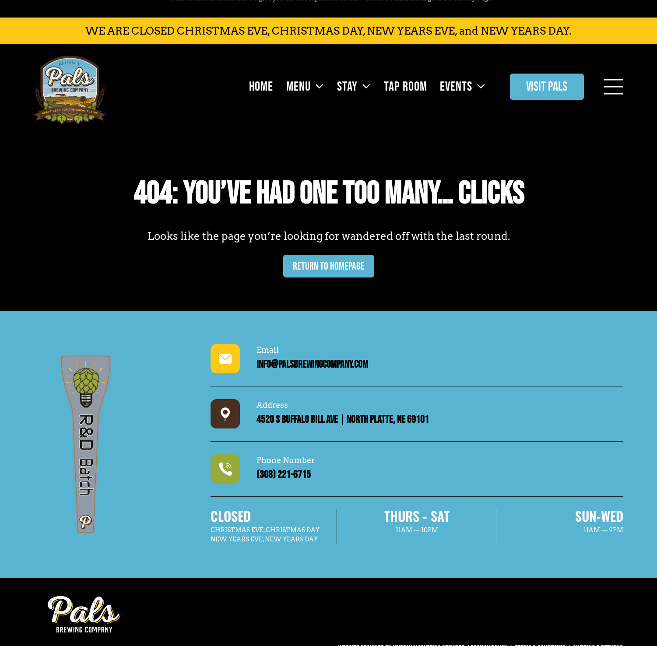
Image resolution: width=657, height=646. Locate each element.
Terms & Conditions (540, 626)
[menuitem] (259, 69)
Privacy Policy (489, 626)
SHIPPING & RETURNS (598, 626)
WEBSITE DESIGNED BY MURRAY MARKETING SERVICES (401, 626)
